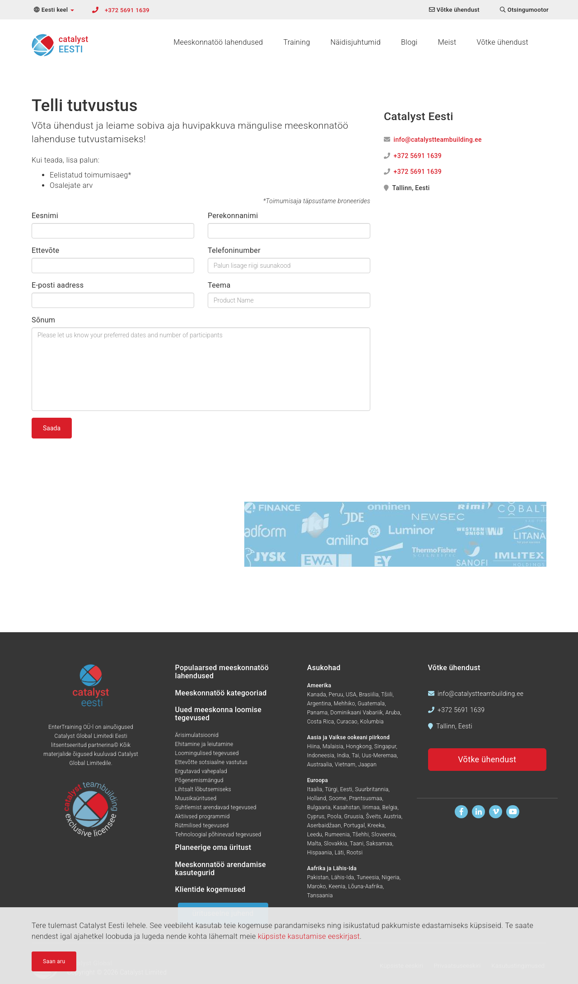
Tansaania (320, 895)
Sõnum (43, 320)
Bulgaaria (319, 807)
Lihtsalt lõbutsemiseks (203, 789)
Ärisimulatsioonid (197, 735)
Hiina (313, 746)
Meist (447, 42)
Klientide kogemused (210, 889)
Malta (314, 843)
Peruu (336, 694)
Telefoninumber (234, 250)
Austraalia (319, 764)
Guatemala (371, 703)
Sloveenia (384, 834)
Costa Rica (320, 721)
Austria (392, 816)
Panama (317, 712)
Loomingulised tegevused (207, 753)
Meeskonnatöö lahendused (218, 42)
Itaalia (314, 789)
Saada (52, 428)
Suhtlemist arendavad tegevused (215, 807)
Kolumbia (371, 721)
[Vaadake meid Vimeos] (495, 811)
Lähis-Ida (342, 877)
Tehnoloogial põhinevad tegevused (218, 834)
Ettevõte (45, 250)
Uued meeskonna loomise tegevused (218, 713)
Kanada (316, 694)
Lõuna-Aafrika (365, 886)
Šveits (373, 816)
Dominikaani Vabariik (356, 712)
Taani (357, 843)
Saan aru (54, 963)
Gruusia (354, 816)
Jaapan (367, 764)
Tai (355, 755)
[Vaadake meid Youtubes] (512, 811)
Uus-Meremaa (379, 755)
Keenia (337, 886)
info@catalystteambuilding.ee (438, 139)
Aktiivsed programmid (202, 816)
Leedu (314, 834)
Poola (334, 816)
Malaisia (332, 746)
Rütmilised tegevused (202, 825)
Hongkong (359, 746)
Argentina (319, 703)
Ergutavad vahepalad (201, 771)
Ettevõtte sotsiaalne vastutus (211, 762)
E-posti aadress (58, 285)
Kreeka (376, 825)
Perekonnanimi (233, 215)
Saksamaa (379, 843)
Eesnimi (45, 215)
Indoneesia (320, 755)
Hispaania (319, 852)
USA (351, 694)
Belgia (390, 807)
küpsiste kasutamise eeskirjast (309, 937)
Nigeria (390, 877)
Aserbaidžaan (324, 825)
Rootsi (354, 852)
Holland (316, 798)
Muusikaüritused (196, 798)
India (343, 755)
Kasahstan (346, 807)
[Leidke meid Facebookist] (461, 811)
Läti (339, 852)
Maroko (316, 886)
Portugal (354, 825)
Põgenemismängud (199, 780)
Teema (219, 285)
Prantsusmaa (365, 798)
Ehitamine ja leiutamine (204, 744)
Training (296, 42)
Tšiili (386, 694)
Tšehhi (360, 834)
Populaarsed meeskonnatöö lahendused (222, 671)
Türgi (331, 789)
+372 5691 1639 (127, 10)
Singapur (385, 746)
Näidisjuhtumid (356, 42)
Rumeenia (337, 834)
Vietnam (345, 764)
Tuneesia (368, 877)
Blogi (409, 42)
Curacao (347, 721)
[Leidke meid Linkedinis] (478, 811)
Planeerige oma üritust (213, 847)
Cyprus (316, 816)
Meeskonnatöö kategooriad (221, 693)
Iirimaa (370, 807)
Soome (337, 798)
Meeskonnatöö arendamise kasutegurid (220, 868)
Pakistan (318, 877)
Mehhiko (344, 703)
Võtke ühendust (502, 42)
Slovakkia (335, 843)
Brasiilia (369, 694)
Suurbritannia (371, 789)
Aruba (392, 712)
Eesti (346, 789)
